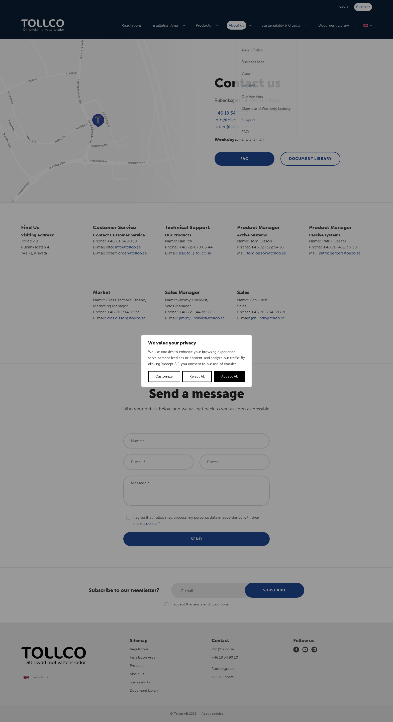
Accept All (229, 376)
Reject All (197, 376)
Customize (164, 376)
